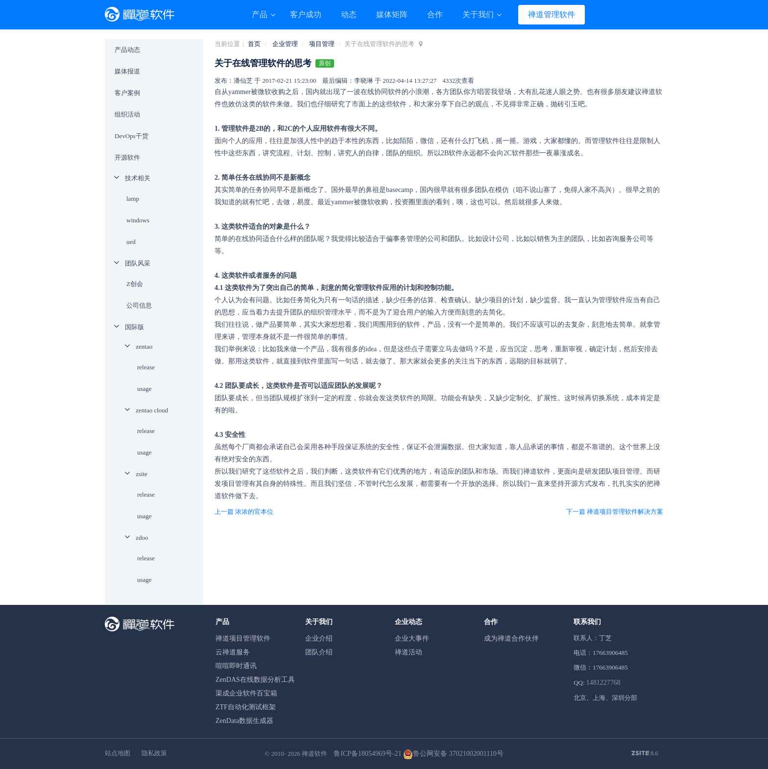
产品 (260, 14)
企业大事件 (412, 638)
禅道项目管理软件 (243, 638)
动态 (349, 14)
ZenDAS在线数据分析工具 (255, 679)
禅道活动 (408, 652)
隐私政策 (154, 753)
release (146, 367)
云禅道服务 (233, 652)
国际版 (134, 327)
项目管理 (322, 44)
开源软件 (127, 157)
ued (131, 241)
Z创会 (134, 284)
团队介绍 (319, 652)
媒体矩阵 (392, 14)
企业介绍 (319, 638)
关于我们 (479, 14)
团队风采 (137, 263)
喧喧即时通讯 (236, 666)
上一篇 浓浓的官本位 (244, 511)
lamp (132, 198)
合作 (435, 14)
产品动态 (127, 49)
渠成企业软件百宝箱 (246, 693)
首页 (254, 44)
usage (144, 388)
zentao (144, 346)
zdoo (142, 537)
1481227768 (603, 682)
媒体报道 (127, 71)
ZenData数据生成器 (244, 720)
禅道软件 (314, 753)
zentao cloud (152, 410)
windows (137, 220)
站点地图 (117, 753)
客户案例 (127, 92)
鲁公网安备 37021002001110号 (453, 753)
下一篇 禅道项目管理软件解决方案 (614, 511)
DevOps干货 (131, 136)
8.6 (645, 753)
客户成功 (305, 14)
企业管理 (285, 44)
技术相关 (137, 178)
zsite (141, 474)
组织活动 (127, 114)
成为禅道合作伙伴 (511, 638)
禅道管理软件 (551, 14)
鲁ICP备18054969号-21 (367, 753)
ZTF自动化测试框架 (246, 707)
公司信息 (139, 305)
